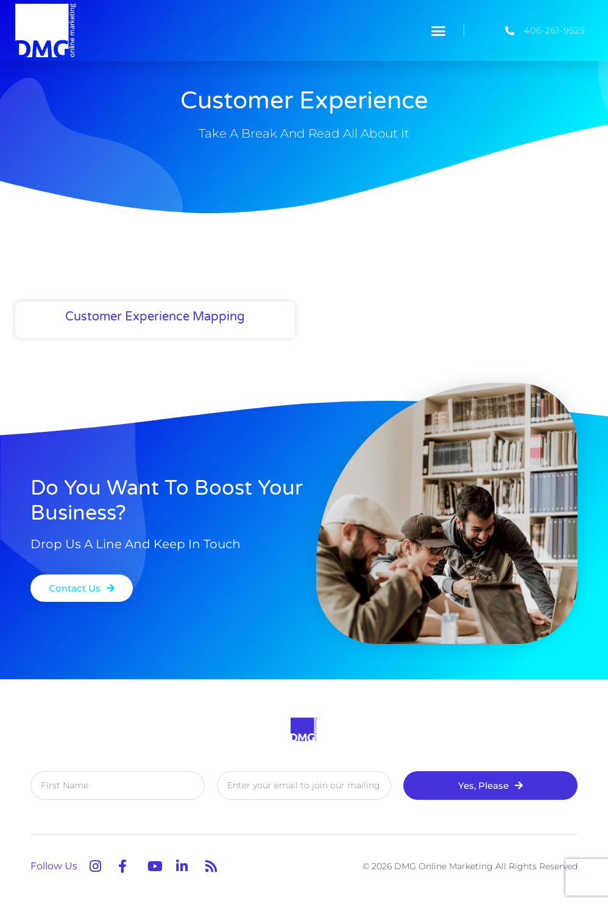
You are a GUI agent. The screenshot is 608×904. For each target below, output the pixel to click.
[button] (438, 30)
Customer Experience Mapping (155, 316)
